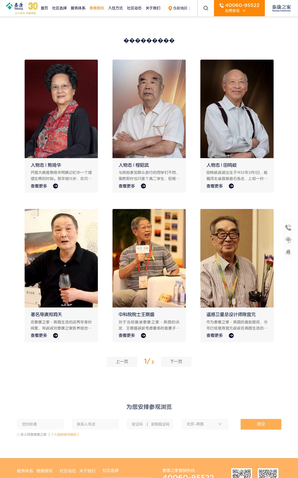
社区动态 (134, 8)
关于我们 (153, 8)
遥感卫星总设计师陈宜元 (231, 314)
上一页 (122, 361)
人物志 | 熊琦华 (46, 165)
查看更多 (44, 186)
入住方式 (115, 8)
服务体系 (78, 8)
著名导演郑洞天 (46, 314)
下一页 (176, 361)
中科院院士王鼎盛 (136, 314)
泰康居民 (97, 8)
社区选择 (59, 8)
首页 (44, 8)
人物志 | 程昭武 (134, 165)
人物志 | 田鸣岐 (221, 165)
